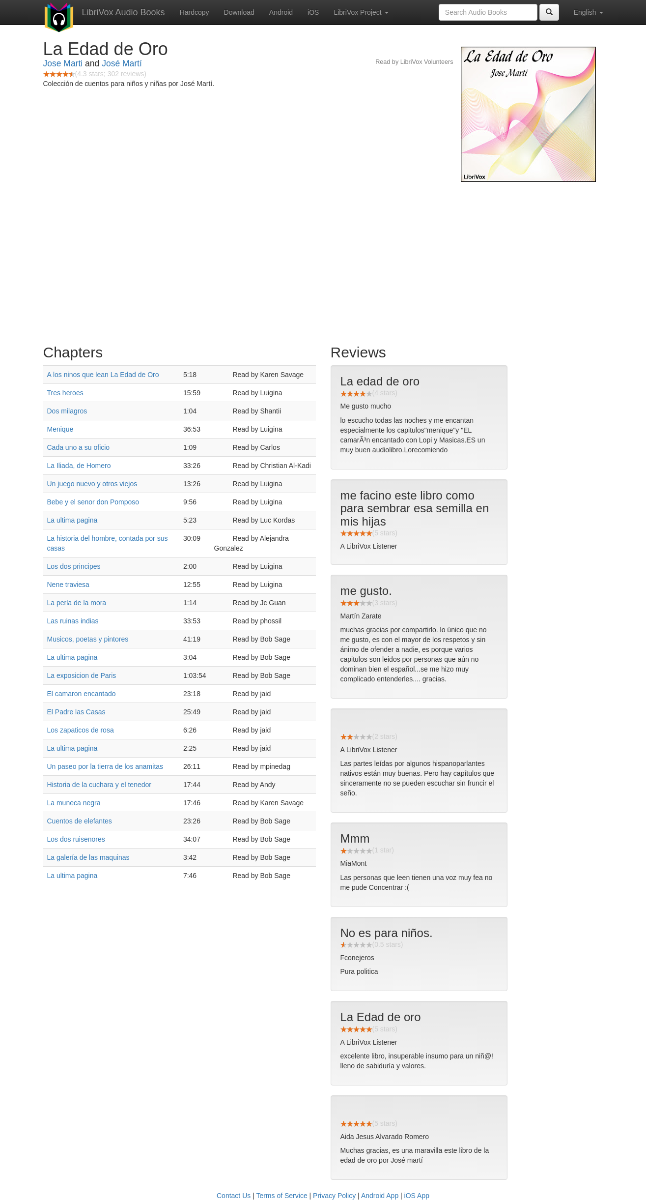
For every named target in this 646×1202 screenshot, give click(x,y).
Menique (60, 429)
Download (239, 12)
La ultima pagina (72, 520)
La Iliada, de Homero (79, 465)
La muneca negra (74, 803)
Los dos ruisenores (76, 839)
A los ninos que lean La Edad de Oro (103, 375)
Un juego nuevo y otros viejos (92, 484)
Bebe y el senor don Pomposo (93, 502)
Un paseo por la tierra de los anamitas (105, 766)
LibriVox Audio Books (123, 12)
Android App (379, 1196)
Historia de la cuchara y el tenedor (99, 785)
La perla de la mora (77, 603)
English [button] (588, 12)
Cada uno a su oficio (78, 447)
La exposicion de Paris (81, 675)
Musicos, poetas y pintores (88, 639)
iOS (313, 12)
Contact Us (234, 1196)
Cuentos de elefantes (79, 821)
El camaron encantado (81, 694)
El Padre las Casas (76, 712)
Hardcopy (194, 12)
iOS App (416, 1196)
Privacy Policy (334, 1196)
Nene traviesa (68, 584)
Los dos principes (74, 566)
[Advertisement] (323, 260)
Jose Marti (63, 63)
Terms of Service (281, 1196)
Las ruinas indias (73, 621)
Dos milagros (67, 411)
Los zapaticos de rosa (80, 730)
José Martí (122, 63)
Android (281, 12)
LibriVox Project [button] (361, 12)
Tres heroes (65, 393)
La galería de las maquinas (88, 857)
